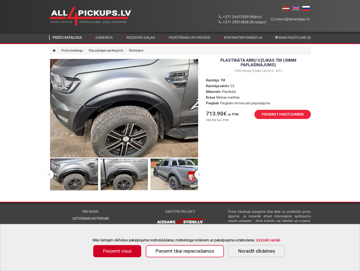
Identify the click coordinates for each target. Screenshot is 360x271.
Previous (49, 174)
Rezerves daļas (141, 38)
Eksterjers (136, 50)
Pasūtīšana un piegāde (189, 38)
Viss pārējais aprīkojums (106, 50)
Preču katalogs (67, 38)
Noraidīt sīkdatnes (256, 251)
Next (199, 174)
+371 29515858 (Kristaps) (242, 22)
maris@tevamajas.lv (290, 19)
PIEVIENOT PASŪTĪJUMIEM (279, 114)
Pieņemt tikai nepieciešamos (184, 251)
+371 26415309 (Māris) (240, 17)
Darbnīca (104, 38)
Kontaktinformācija (243, 38)
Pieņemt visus (117, 251)
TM (223, 80)
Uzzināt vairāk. (268, 240)
